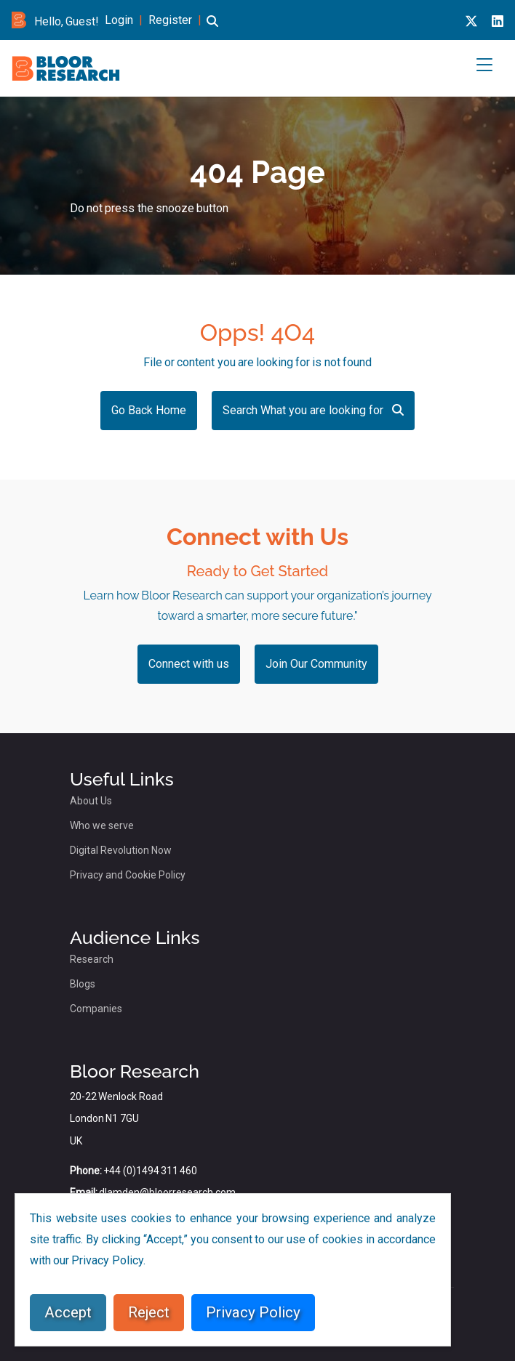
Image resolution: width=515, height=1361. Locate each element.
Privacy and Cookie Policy (127, 875)
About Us (91, 801)
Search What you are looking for (313, 410)
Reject (148, 1312)
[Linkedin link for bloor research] (497, 21)
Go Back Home (148, 410)
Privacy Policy (253, 1312)
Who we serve (102, 825)
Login (119, 20)
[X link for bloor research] (471, 21)
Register (170, 20)
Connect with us (188, 664)
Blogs (82, 984)
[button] (212, 29)
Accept (68, 1312)
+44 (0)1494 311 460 (150, 1170)
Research (91, 959)
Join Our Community (316, 664)
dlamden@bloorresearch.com (167, 1192)
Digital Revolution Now (121, 850)
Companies (96, 1008)
